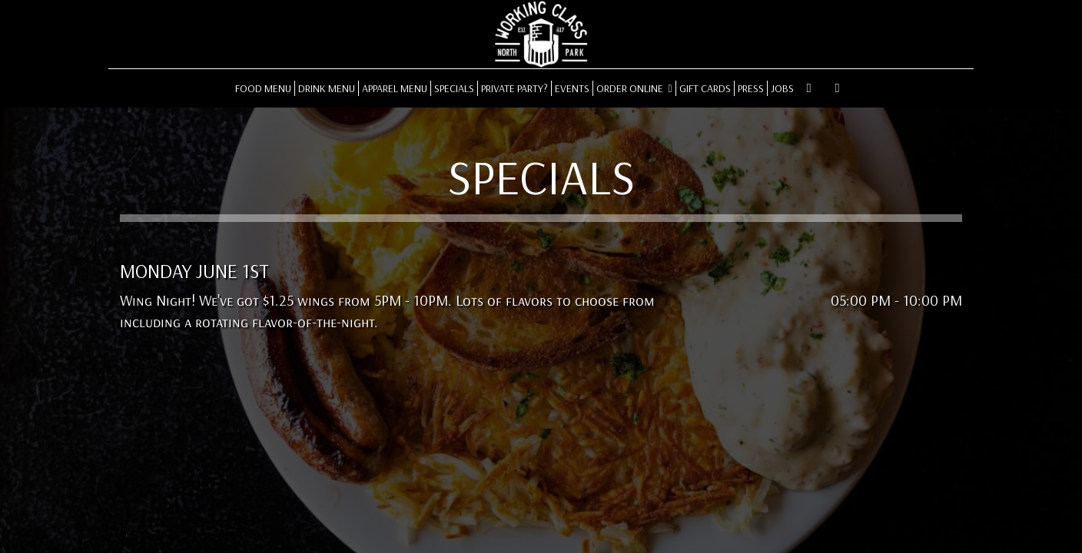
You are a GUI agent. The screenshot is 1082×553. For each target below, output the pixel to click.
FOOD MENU (263, 88)
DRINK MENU (326, 88)
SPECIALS (454, 88)
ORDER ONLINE (634, 88)
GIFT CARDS (705, 88)
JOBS (782, 88)
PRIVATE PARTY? (514, 88)
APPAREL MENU (394, 88)
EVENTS (572, 88)
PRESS (751, 88)
